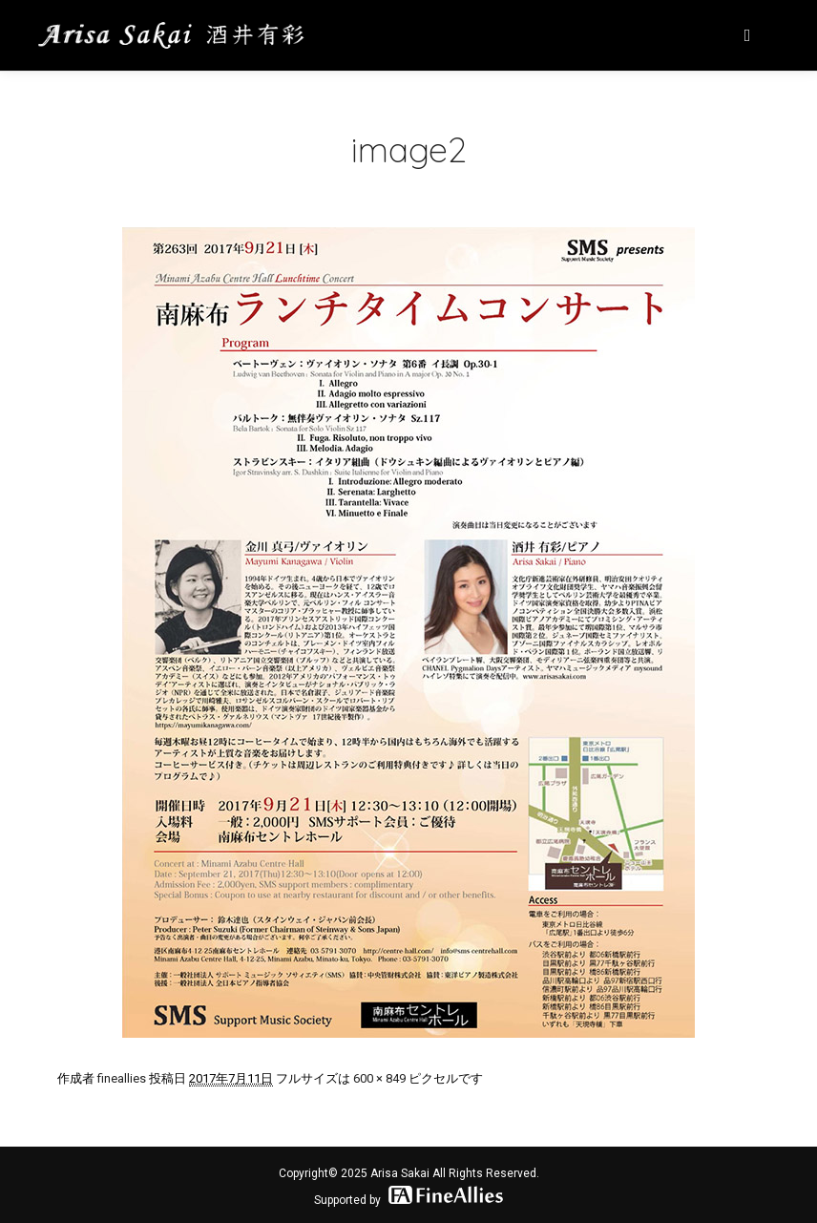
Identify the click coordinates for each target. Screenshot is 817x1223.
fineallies (121, 1078)
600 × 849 (379, 1078)
